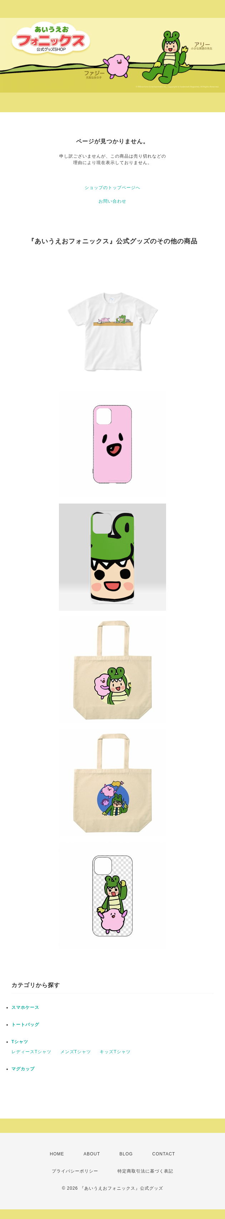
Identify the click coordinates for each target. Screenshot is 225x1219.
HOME (57, 1153)
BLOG (126, 1153)
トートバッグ (25, 1024)
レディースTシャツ (31, 1051)
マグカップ (23, 1068)
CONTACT (163, 1153)
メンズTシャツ (75, 1051)
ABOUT (92, 1153)
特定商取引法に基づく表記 (145, 1171)
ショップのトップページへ (112, 187)
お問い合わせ (112, 201)
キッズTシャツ (115, 1051)
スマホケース (25, 1007)
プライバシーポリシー (75, 1171)
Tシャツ (19, 1041)
